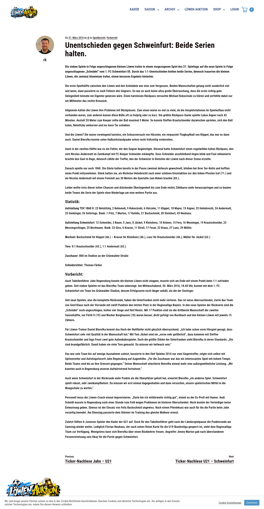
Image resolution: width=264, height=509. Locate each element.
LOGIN (234, 9)
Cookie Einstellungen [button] (230, 502)
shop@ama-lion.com (106, 489)
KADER (134, 9)
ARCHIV (170, 9)
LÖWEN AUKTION (196, 9)
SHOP (217, 9)
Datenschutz (186, 482)
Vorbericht (112, 37)
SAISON (149, 9)
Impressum (185, 489)
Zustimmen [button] (251, 502)
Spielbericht (99, 37)
